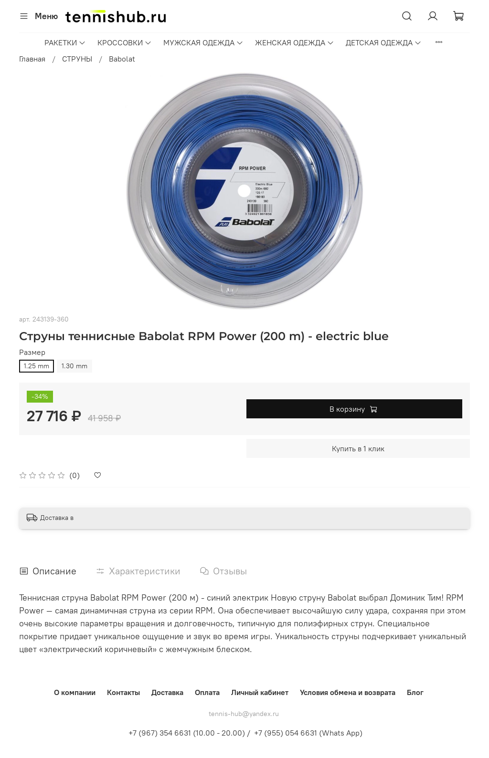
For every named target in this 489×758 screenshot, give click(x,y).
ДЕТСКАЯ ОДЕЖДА (384, 42)
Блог (415, 692)
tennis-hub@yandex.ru (244, 713)
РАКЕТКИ (65, 42)
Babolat (122, 58)
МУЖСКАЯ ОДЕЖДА (203, 42)
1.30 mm (74, 366)
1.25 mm (36, 366)
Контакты (123, 692)
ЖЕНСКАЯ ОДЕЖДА (294, 42)
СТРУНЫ (77, 58)
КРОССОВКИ (124, 42)
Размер (32, 352)
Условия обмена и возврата (347, 692)
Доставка (167, 692)
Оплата (207, 692)
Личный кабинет (259, 692)
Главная (32, 58)
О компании (75, 692)
